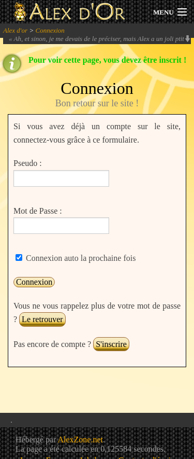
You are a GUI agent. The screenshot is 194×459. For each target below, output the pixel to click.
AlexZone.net (80, 439)
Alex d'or (15, 30)
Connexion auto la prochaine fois (80, 258)
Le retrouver (42, 319)
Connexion (49, 30)
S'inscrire (111, 344)
